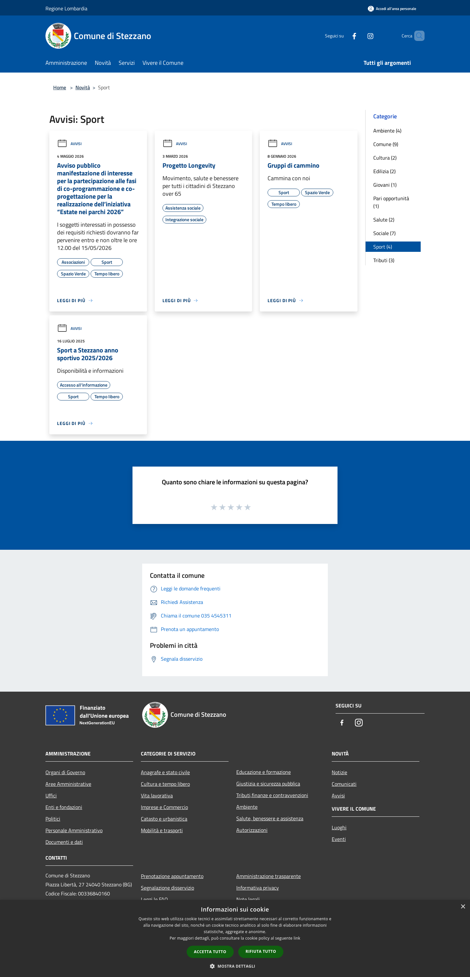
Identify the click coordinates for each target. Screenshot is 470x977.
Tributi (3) (383, 260)
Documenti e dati (64, 842)
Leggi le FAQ (154, 899)
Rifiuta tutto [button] (261, 951)
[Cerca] (417, 36)
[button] (235, 966)
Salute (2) (383, 219)
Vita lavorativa (157, 795)
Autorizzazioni (252, 830)
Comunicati (344, 784)
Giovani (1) (385, 185)
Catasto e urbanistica (164, 819)
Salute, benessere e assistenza (269, 818)
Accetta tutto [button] (210, 951)
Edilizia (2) (384, 171)
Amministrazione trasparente (268, 876)
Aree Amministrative (68, 784)
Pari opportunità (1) (391, 202)
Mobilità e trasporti (162, 830)
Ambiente (247, 807)
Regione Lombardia (66, 8)
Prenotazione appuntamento (172, 876)
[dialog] (235, 938)
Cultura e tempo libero (165, 784)
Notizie (339, 772)
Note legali (248, 899)
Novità (82, 87)
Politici (52, 819)
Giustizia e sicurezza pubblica (268, 783)
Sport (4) (382, 247)
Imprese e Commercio (164, 807)
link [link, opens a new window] (297, 938)
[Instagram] (359, 35)
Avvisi (69, 144)
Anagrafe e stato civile (165, 772)
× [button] (462, 906)
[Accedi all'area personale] (392, 8)
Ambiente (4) (387, 130)
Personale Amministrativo (74, 830)
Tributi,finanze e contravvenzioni (272, 795)
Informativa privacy (257, 888)
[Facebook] (343, 35)
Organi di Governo (65, 772)
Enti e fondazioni (63, 807)
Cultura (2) (385, 158)
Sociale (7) (384, 233)
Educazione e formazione (263, 772)
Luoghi (339, 827)
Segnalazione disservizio (167, 888)
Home (59, 87)
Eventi (339, 839)
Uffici (51, 795)
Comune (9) (385, 144)
